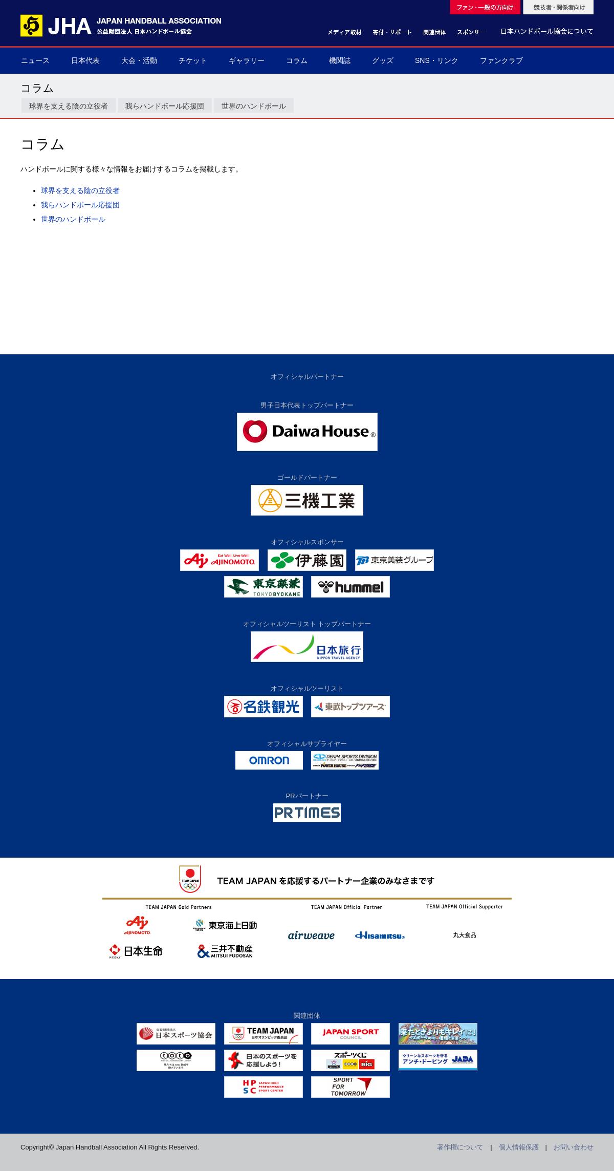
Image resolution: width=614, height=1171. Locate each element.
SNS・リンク (436, 60)
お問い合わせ (574, 1147)
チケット (193, 60)
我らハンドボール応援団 (164, 106)
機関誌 (339, 60)
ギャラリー (247, 60)
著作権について (460, 1147)
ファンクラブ (501, 60)
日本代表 (85, 60)
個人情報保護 (519, 1147)
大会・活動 (139, 60)
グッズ (382, 60)
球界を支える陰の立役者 (68, 106)
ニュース (35, 60)
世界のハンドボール (254, 106)
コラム (297, 60)
